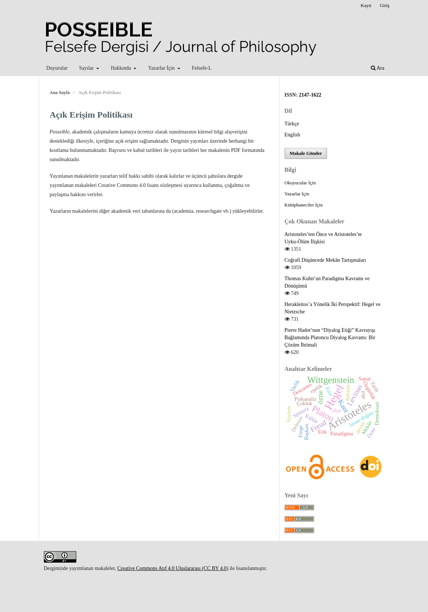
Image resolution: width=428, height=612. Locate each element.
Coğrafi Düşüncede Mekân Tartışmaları (325, 260)
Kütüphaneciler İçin (304, 205)
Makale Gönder (306, 153)
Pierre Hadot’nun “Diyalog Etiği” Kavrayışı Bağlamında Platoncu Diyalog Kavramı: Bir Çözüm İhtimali (330, 337)
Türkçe (292, 123)
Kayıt (366, 5)
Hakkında (121, 68)
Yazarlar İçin (162, 68)
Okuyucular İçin (300, 182)
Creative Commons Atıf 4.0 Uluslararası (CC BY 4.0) (172, 568)
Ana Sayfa (60, 92)
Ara (377, 68)
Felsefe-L (202, 68)
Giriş (384, 5)
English (292, 135)
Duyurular (57, 68)
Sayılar (87, 68)
